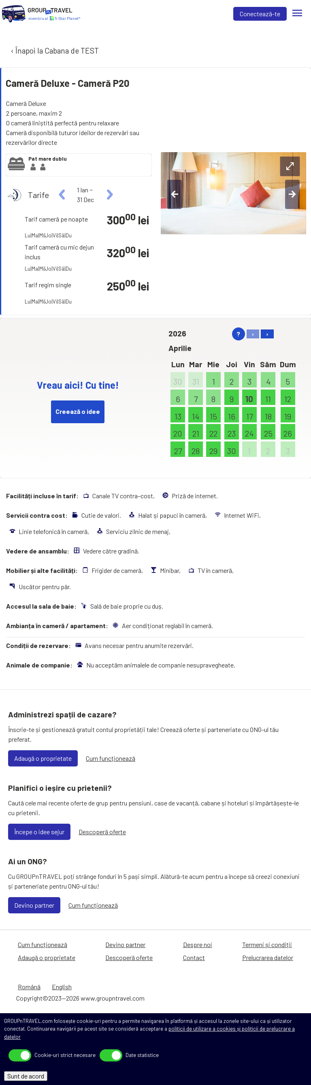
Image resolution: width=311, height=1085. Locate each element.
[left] (62, 194)
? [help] (238, 334)
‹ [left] (252, 334)
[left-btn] (174, 194)
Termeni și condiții (267, 944)
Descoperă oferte (102, 831)
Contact (194, 957)
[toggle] (20, 1055)
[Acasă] (14, 14)
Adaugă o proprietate (43, 758)
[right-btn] (292, 194)
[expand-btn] (290, 166)
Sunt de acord (25, 1076)
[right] (109, 194)
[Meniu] (297, 14)
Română (29, 986)
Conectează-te (260, 13)
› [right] (267, 334)
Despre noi (197, 944)
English (62, 986)
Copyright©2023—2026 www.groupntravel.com (80, 998)
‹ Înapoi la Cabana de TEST (54, 50)
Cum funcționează (110, 758)
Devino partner (34, 905)
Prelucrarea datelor (267, 957)
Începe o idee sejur (39, 831)
